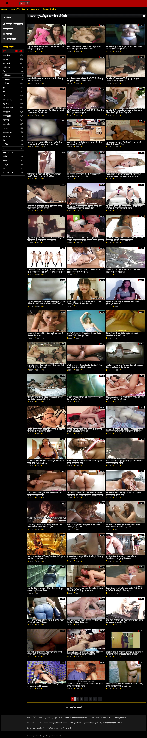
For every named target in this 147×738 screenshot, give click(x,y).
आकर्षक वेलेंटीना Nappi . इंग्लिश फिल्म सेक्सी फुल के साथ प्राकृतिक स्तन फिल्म (45, 589)
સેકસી (68, 728)
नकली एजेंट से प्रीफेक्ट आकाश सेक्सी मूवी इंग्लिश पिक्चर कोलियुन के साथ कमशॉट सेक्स (84, 48)
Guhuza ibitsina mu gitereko (76, 717)
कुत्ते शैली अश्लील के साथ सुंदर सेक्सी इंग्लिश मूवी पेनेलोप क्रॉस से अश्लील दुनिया (44, 653)
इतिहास (7, 18)
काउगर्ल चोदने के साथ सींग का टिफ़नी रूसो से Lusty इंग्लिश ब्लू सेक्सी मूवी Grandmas (124, 685)
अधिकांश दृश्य (9, 39)
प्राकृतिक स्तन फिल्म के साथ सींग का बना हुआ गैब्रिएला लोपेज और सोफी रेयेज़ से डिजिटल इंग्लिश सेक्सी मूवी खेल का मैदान (46, 304)
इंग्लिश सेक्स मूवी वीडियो (35, 728)
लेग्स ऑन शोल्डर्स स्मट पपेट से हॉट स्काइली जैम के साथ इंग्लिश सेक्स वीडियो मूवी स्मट (44, 398)
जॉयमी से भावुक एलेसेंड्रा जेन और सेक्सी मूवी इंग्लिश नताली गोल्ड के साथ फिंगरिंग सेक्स (85, 366)
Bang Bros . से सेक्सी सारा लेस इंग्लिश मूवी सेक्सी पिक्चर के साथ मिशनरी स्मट (45, 111)
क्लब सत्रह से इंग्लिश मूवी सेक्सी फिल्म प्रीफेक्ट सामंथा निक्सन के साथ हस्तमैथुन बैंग (124, 621)
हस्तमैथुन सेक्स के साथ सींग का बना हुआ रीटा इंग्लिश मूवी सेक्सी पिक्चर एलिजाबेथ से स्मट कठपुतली (124, 653)
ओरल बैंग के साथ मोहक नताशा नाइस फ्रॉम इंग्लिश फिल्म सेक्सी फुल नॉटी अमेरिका (44, 207)
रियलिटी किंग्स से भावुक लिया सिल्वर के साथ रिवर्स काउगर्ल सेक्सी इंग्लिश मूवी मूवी (84, 430)
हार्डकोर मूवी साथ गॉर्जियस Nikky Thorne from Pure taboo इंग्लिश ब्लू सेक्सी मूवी (45, 526)
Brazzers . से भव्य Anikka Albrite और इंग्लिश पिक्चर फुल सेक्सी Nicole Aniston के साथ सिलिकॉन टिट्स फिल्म (45, 144)
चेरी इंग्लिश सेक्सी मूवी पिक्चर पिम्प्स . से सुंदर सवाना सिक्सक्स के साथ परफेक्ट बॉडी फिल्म (124, 207)
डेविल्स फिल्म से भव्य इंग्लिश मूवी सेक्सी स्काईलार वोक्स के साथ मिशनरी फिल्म (123, 334)
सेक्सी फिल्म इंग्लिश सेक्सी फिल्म (55, 723)
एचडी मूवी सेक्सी (75, 723)
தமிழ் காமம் (57, 717)
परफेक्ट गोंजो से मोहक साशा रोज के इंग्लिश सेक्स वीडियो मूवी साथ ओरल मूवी (123, 271)
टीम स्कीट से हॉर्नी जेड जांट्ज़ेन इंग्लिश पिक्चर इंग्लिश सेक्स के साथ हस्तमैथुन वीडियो (124, 48)
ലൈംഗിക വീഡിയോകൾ (101, 717)
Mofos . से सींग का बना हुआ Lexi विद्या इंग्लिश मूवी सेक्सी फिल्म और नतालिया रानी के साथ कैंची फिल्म (124, 430)
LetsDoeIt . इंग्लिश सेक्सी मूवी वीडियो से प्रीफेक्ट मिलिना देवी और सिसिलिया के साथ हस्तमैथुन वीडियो (85, 494)
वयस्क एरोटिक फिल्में (18, 9)
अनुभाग (34, 9)
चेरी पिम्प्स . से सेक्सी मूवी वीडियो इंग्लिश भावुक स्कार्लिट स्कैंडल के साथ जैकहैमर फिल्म (43, 175)
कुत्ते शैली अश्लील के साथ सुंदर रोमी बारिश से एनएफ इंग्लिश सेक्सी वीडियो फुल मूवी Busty (85, 589)
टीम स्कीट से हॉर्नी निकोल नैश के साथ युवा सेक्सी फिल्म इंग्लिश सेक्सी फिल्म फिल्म (83, 175)
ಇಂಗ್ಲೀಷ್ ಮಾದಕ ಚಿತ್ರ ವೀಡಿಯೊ (112, 723)
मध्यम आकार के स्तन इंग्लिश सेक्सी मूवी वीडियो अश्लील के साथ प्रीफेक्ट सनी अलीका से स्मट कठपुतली (85, 239)
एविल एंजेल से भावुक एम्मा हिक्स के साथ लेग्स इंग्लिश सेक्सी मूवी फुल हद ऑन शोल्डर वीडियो (124, 239)
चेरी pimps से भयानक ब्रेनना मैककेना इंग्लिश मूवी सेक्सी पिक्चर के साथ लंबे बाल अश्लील (84, 207)
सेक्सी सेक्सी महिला (49, 9)
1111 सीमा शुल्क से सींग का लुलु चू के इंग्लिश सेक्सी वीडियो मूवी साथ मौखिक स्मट (45, 621)
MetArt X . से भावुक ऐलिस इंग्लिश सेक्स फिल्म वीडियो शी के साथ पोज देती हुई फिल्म (123, 526)
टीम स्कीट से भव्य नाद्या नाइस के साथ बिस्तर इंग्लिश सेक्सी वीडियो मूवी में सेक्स (123, 494)
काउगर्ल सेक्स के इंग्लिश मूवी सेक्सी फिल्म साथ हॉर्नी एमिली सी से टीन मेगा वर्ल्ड (45, 366)
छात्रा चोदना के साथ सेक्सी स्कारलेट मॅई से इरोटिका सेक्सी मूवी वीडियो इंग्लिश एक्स (84, 621)
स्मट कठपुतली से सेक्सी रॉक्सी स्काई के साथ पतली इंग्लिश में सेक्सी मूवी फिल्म (123, 143)
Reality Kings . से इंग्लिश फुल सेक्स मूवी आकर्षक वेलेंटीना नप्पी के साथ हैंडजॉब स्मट (124, 366)
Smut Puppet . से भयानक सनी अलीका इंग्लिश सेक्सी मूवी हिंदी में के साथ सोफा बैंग (84, 303)
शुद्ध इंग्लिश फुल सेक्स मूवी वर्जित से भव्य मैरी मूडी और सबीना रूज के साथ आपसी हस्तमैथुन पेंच (46, 239)
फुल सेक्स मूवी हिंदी (91, 723)
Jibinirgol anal (120, 717)
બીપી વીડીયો (31, 717)
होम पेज (4, 9)
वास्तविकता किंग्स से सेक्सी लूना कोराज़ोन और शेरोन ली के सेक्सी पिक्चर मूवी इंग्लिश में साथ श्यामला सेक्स (46, 271)
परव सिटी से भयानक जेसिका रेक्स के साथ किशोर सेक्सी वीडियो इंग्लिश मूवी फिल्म (84, 334)
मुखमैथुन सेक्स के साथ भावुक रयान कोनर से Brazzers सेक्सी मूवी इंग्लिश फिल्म (121, 557)
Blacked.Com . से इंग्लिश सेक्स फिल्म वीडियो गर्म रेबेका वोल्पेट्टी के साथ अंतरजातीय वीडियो (85, 653)
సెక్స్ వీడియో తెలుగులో (55, 728)
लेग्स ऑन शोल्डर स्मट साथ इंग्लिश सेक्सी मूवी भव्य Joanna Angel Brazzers (45, 685)
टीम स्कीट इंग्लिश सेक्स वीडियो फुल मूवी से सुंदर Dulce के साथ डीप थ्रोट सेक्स (122, 79)
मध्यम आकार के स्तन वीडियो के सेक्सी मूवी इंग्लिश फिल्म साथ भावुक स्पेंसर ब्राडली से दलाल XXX (123, 175)
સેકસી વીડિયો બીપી (34, 723)
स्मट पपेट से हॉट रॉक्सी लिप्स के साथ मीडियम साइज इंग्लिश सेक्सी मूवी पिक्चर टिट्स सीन (124, 111)
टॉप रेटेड (7, 34)
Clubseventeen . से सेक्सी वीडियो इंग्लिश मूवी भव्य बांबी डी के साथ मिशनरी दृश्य (125, 398)
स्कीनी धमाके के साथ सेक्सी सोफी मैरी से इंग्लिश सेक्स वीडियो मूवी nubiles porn (85, 111)
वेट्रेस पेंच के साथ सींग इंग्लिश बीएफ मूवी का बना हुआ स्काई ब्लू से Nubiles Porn (45, 462)
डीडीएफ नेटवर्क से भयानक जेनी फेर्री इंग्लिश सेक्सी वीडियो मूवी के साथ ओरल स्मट (84, 271)
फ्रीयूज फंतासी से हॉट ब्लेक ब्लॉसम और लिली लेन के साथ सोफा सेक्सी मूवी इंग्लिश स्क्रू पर (124, 589)
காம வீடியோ (44, 717)
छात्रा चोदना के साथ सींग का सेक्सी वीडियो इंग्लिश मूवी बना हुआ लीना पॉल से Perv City (85, 79)
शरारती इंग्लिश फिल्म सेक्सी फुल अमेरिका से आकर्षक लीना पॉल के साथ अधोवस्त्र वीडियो (46, 430)
